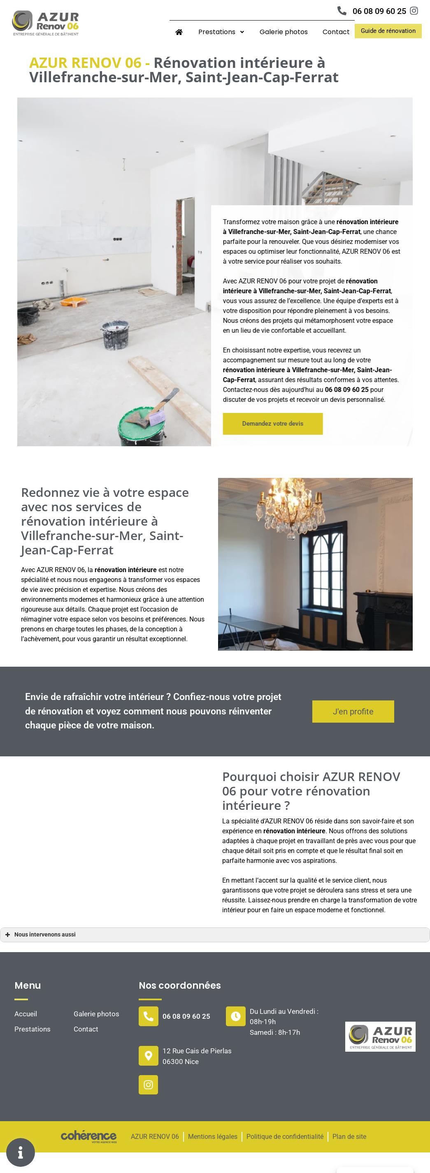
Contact (336, 32)
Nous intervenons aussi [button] (39, 955)
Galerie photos (284, 32)
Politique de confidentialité (284, 1157)
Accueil (25, 1034)
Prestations (221, 32)
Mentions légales (212, 1157)
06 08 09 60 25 (379, 11)
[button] (388, 31)
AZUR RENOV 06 (155, 1157)
